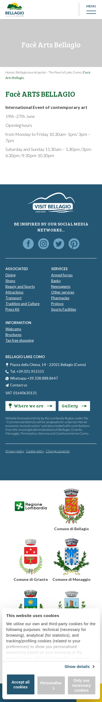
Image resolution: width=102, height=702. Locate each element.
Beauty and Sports (20, 286)
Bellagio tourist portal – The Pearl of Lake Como (48, 72)
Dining (10, 275)
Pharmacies (60, 298)
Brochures (13, 334)
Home (9, 72)
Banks (56, 281)
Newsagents (60, 286)
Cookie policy (35, 451)
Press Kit (12, 309)
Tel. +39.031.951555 (27, 371)
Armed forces (62, 275)
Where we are (30, 405)
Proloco (57, 303)
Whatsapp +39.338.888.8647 (34, 378)
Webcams (13, 329)
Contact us (18, 385)
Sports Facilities (63, 309)
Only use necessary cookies (81, 685)
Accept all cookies (20, 684)
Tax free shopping (19, 340)
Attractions (14, 292)
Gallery (74, 405)
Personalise (51, 685)
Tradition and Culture (22, 303)
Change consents (58, 451)
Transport (13, 298)
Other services (62, 292)
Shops (10, 281)
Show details (77, 666)
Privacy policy (14, 451)
